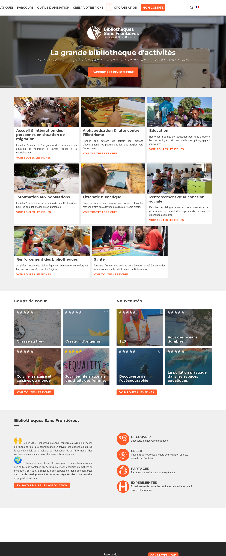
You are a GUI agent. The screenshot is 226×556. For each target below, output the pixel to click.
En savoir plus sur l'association (42, 489)
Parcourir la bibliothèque (113, 72)
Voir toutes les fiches (33, 157)
